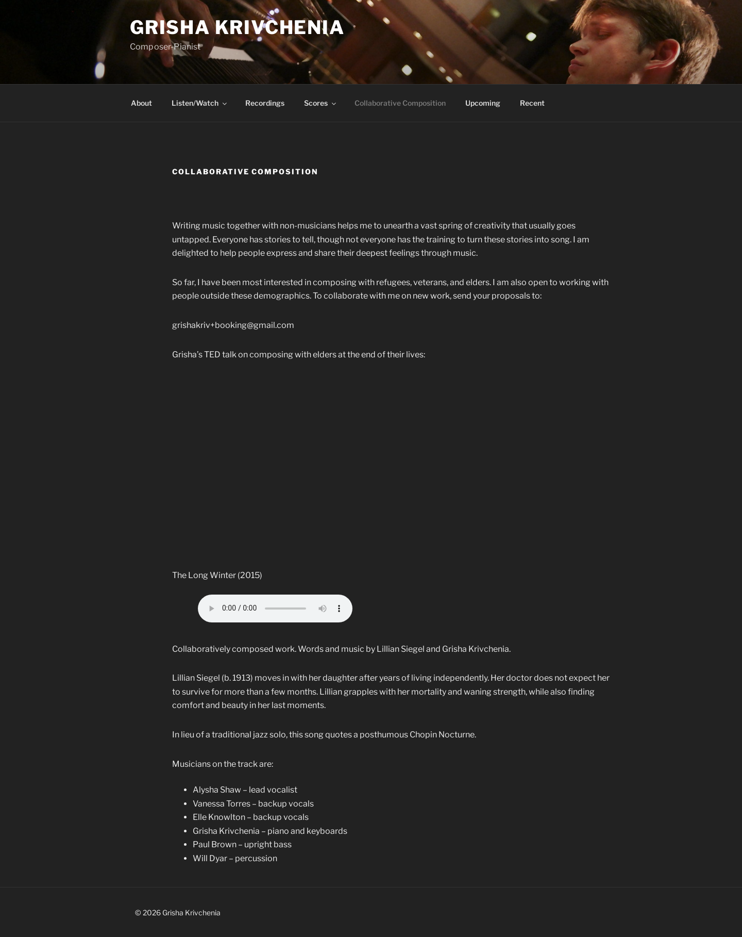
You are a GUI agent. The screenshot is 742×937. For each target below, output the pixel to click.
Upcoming (482, 102)
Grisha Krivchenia (237, 27)
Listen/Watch (200, 102)
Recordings (264, 102)
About (141, 102)
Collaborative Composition (400, 102)
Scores (321, 102)
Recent (532, 102)
